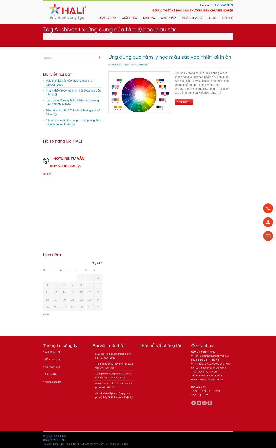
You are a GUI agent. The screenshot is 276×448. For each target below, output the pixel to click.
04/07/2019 (116, 65)
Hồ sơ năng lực (53, 359)
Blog (127, 65)
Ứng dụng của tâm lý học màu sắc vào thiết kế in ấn (169, 57)
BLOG (212, 17)
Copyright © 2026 (52, 436)
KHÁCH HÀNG (192, 17)
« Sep (46, 315)
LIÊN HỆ (227, 17)
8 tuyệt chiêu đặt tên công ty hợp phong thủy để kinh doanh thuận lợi (73, 122)
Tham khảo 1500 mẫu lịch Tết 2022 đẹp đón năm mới (73, 92)
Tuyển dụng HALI (54, 382)
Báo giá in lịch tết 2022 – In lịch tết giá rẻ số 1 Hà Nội (73, 112)
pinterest (209, 403)
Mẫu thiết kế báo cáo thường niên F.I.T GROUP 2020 (70, 82)
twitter (199, 403)
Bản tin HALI (51, 374)
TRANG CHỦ (107, 17)
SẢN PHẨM (168, 17)
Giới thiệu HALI (53, 352)
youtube (204, 403)
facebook (193, 403)
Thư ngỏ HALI (52, 367)
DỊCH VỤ (149, 17)
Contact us (202, 345)
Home (62, 36)
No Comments (141, 65)
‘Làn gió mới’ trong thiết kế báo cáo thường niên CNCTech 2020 (72, 102)
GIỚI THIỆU (129, 17)
